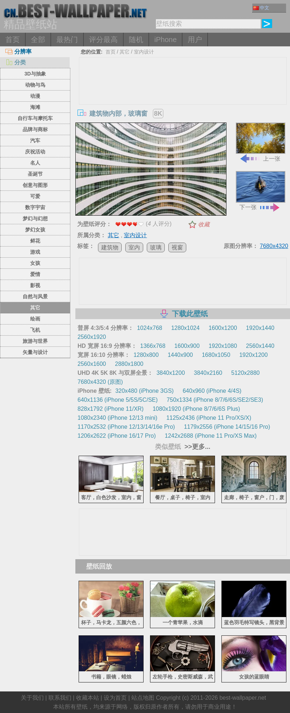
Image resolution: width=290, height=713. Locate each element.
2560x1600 (92, 364)
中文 (261, 7)
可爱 (35, 196)
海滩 (35, 107)
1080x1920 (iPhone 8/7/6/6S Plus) (196, 409)
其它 (35, 307)
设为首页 (115, 698)
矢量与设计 (35, 352)
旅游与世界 (35, 341)
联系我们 (59, 698)
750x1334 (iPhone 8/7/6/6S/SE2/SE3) (215, 400)
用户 (195, 39)
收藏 (204, 224)
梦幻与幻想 (35, 218)
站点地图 (142, 698)
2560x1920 (92, 337)
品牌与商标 (35, 129)
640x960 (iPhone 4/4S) (212, 391)
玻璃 (156, 247)
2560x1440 (260, 346)
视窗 (177, 247)
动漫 (35, 96)
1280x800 (146, 355)
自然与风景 (35, 296)
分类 (15, 62)
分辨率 (18, 52)
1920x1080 (223, 346)
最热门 (67, 39)
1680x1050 (216, 355)
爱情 (35, 274)
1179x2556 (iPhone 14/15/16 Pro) (227, 427)
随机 (136, 39)
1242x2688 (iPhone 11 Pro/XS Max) (211, 436)
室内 (134, 247)
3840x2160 (208, 373)
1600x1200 (223, 328)
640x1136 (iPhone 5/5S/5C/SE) (118, 400)
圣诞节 (35, 174)
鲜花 (35, 241)
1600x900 (187, 346)
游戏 (35, 252)
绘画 (35, 319)
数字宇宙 (35, 207)
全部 (38, 39)
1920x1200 (253, 355)
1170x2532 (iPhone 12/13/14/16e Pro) (126, 427)
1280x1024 (185, 328)
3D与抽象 (35, 74)
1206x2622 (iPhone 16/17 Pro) (117, 436)
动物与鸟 (35, 85)
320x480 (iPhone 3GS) (144, 391)
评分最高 (103, 39)
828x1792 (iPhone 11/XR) (111, 409)
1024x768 (149, 328)
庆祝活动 (35, 152)
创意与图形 (35, 185)
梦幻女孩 (35, 230)
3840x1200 (170, 373)
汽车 (35, 140)
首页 (12, 39)
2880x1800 (129, 364)
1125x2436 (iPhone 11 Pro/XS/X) (208, 418)
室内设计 (144, 52)
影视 (35, 285)
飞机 (35, 330)
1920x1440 (260, 328)
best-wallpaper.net (242, 698)
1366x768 (152, 346)
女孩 (35, 263)
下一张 (260, 190)
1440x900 (180, 355)
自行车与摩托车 (35, 118)
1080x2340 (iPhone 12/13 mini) (117, 418)
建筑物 (109, 247)
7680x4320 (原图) (100, 382)
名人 (35, 163)
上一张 (260, 142)
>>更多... (196, 446)
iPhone (165, 39)
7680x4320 (274, 246)
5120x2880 (245, 373)
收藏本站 (87, 698)
